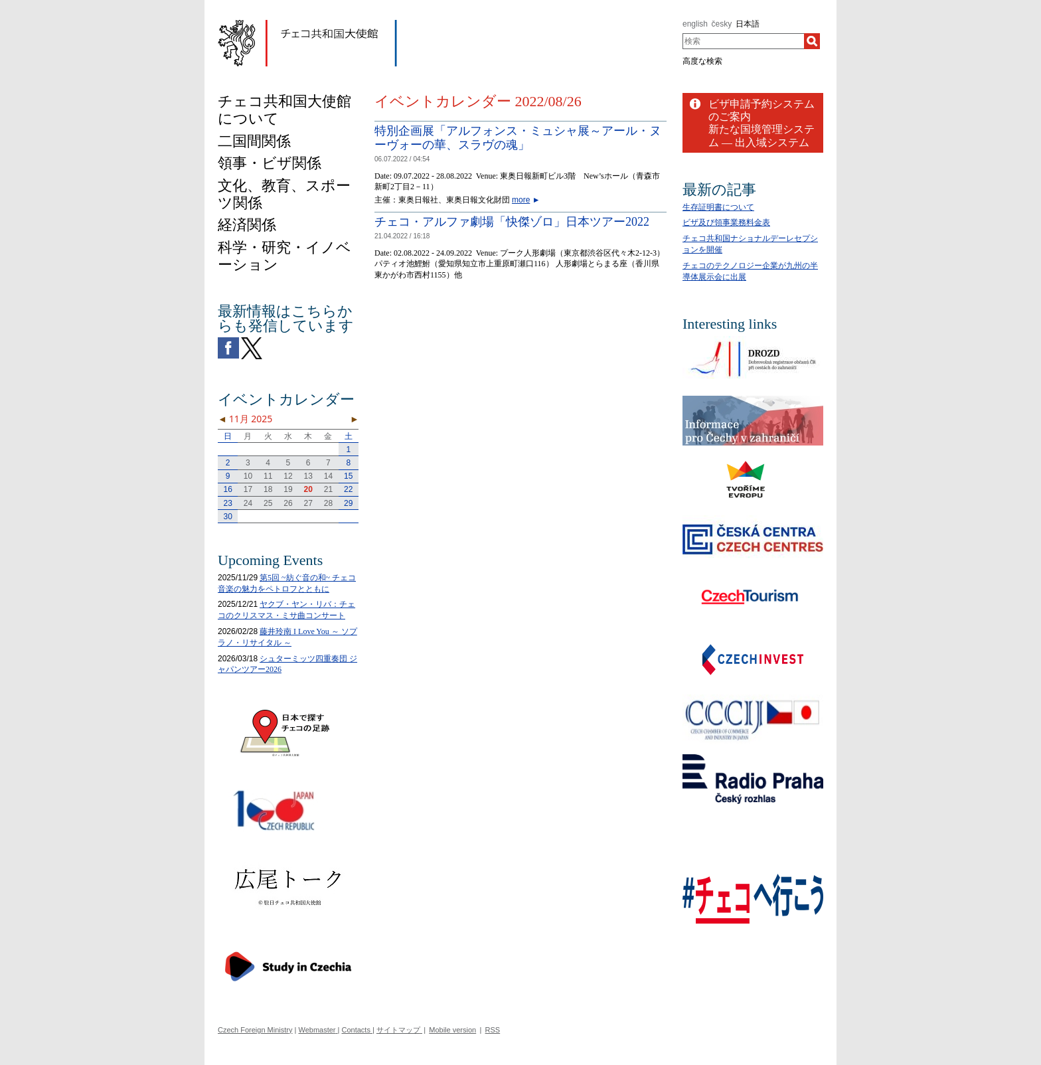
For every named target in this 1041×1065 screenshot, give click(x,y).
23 (227, 503)
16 (227, 489)
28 (328, 503)
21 (328, 489)
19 (287, 489)
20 (308, 489)
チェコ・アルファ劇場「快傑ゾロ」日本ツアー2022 (511, 221)
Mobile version (452, 1030)
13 (308, 476)
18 (268, 489)
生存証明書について (718, 207)
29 (348, 503)
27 (308, 503)
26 (287, 503)
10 (248, 476)
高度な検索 (702, 61)
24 (248, 503)
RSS (493, 1030)
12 (287, 476)
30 (227, 516)
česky (722, 24)
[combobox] (743, 41)
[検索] (812, 41)
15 (348, 476)
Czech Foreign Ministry (255, 1030)
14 (328, 476)
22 (348, 489)
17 (248, 489)
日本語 (748, 24)
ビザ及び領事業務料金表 (726, 222)
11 (268, 476)
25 (268, 503)
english (695, 24)
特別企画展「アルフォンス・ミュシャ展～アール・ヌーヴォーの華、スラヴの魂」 (517, 138)
